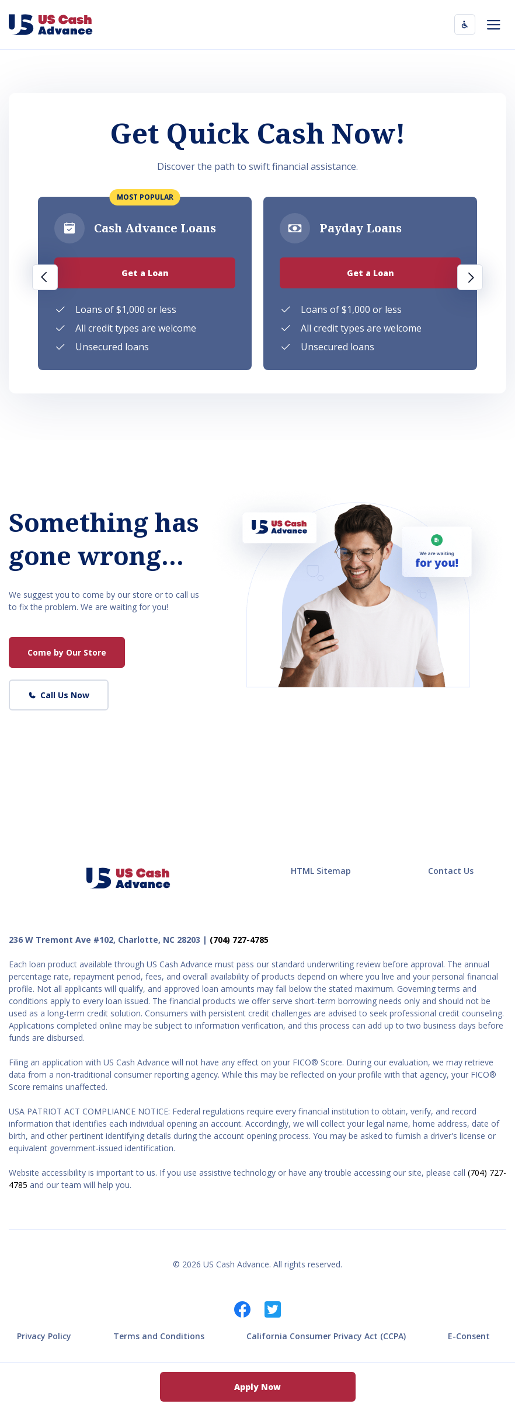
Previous (45, 277)
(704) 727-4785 (239, 939)
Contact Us (451, 870)
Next (470, 277)
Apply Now (257, 1386)
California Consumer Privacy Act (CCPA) (326, 1336)
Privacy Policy (44, 1336)
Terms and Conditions (158, 1336)
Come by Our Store (66, 652)
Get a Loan (145, 272)
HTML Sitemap (321, 870)
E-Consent (469, 1336)
